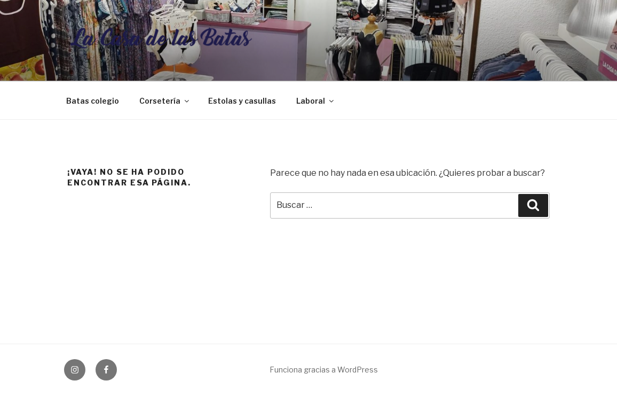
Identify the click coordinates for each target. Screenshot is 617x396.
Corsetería (165, 100)
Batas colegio (92, 100)
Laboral (315, 100)
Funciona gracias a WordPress (324, 369)
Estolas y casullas (242, 100)
